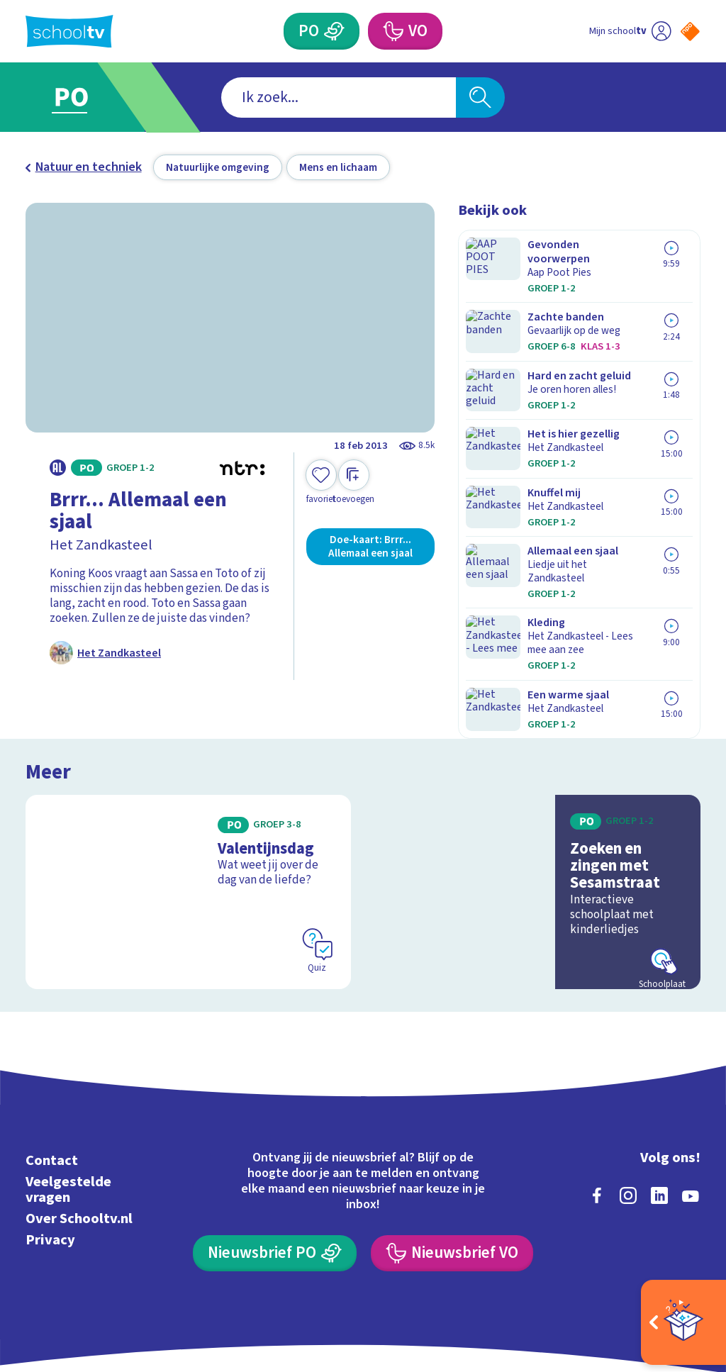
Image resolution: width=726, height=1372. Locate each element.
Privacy (50, 1179)
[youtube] (690, 1135)
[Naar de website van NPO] (690, 31)
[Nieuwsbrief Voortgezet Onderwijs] (451, 1192)
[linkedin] (659, 1135)
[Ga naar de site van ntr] (678, 1261)
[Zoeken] (480, 97)
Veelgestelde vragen (68, 1129)
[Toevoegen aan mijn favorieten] (321, 482)
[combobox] (338, 97)
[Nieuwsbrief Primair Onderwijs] (274, 1192)
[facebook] (597, 1135)
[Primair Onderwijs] (334, 31)
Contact (52, 1100)
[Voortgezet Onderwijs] (392, 31)
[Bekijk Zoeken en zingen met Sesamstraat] (537, 831)
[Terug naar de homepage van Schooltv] (69, 31)
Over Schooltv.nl (79, 1158)
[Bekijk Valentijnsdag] (188, 831)
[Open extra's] (683, 1322)
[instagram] (628, 1135)
